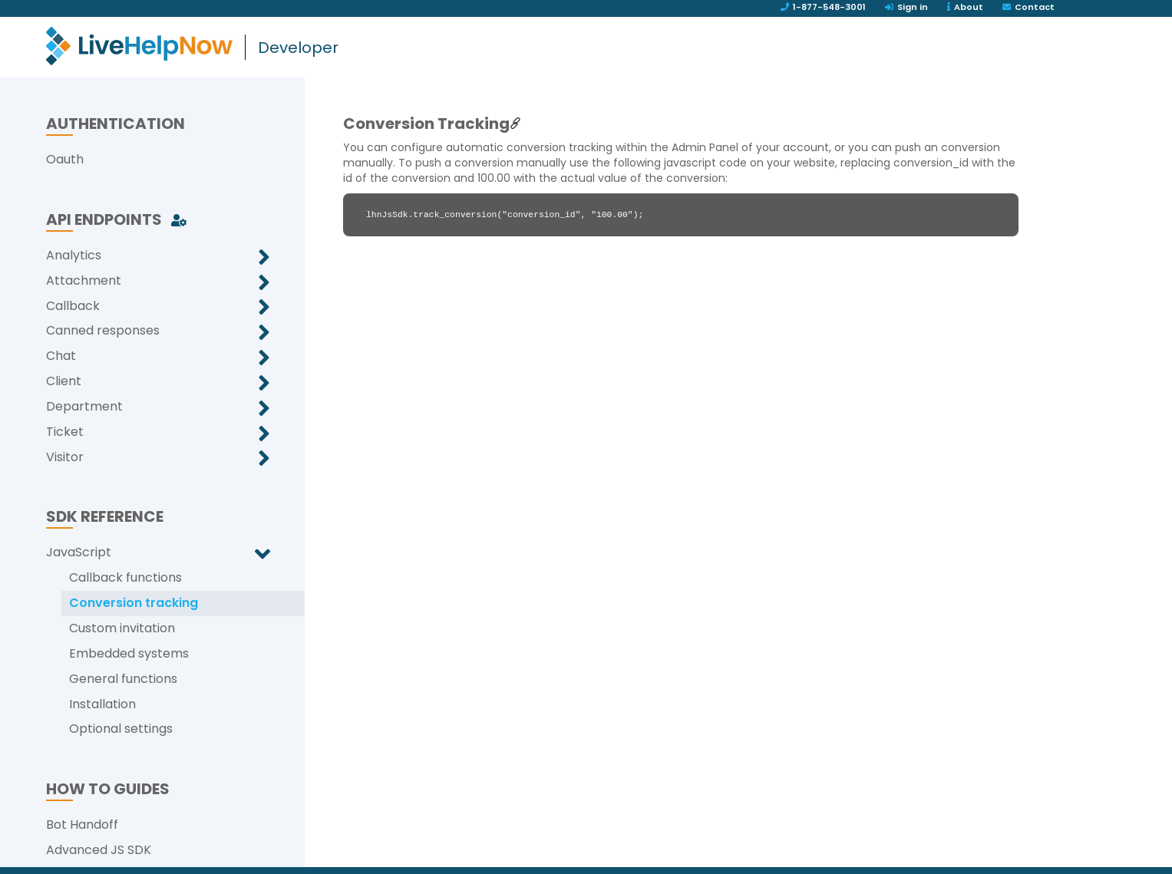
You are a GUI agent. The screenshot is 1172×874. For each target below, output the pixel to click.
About (965, 7)
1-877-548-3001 (823, 7)
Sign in (906, 7)
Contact (1028, 7)
